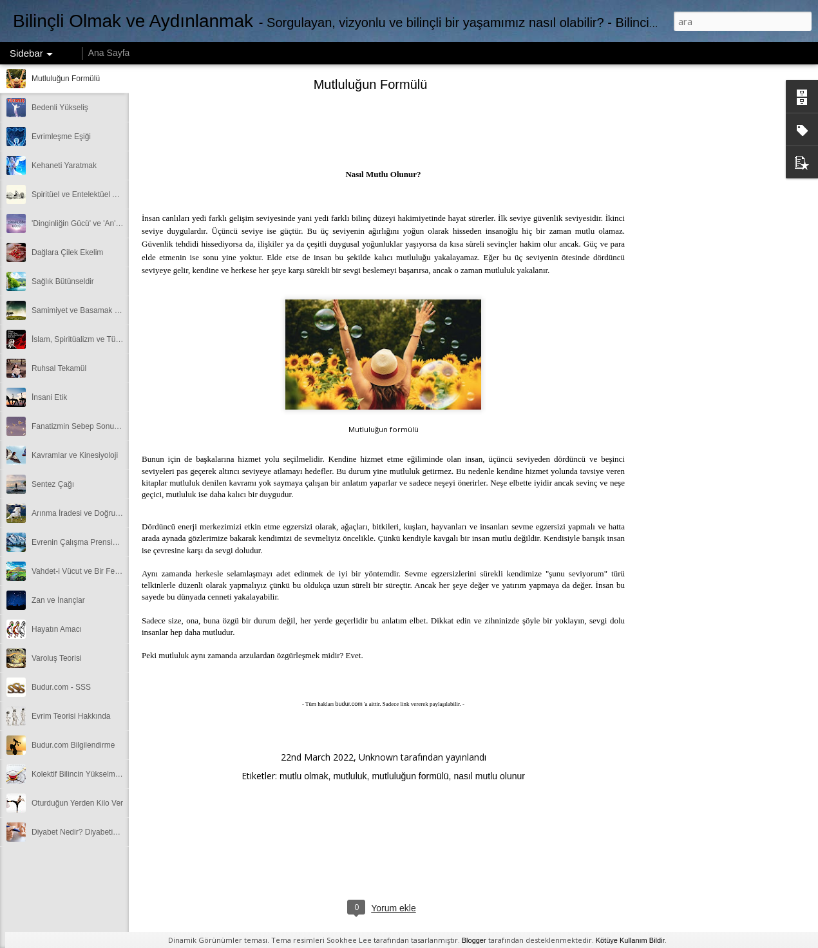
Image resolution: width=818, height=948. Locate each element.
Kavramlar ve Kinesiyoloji (75, 455)
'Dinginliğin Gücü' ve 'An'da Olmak (90, 223)
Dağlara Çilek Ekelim (67, 252)
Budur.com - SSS (61, 687)
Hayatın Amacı (57, 629)
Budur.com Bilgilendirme (73, 745)
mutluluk (349, 776)
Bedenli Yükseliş (60, 107)
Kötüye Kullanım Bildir (630, 940)
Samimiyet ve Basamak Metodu (86, 310)
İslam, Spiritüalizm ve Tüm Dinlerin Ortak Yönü (111, 339)
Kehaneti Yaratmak (64, 165)
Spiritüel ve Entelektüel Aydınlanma (92, 194)
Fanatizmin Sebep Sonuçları (80, 426)
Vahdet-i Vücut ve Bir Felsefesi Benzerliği (102, 571)
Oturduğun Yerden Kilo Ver (77, 803)
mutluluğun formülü (410, 776)
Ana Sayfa (109, 53)
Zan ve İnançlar (58, 600)
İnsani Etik (49, 397)
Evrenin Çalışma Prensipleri (79, 542)
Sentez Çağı (53, 484)
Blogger (474, 940)
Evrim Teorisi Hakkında (71, 716)
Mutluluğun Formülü (66, 78)
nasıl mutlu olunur (489, 776)
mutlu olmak (304, 776)
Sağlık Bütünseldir (63, 281)
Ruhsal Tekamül (59, 368)
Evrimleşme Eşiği (61, 136)
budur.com (349, 704)
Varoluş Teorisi (57, 658)
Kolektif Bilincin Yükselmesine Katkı (92, 774)
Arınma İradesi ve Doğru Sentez (87, 513)
